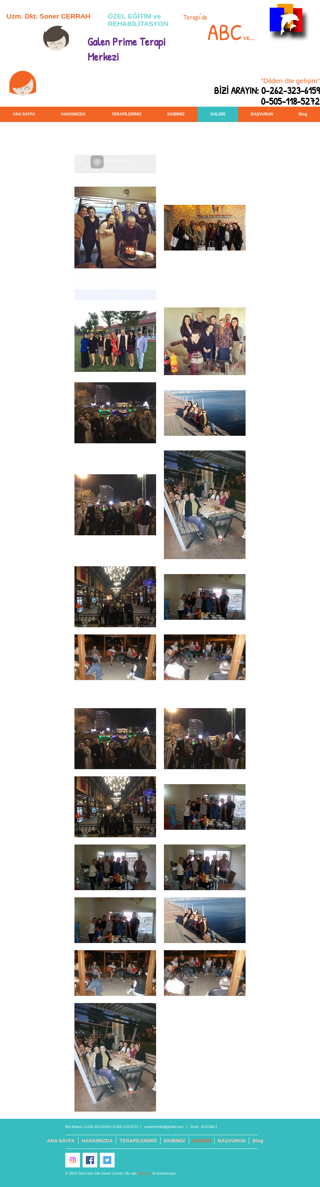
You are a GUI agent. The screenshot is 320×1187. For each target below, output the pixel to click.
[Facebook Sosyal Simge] (90, 1160)
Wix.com (144, 1173)
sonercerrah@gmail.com (164, 1127)
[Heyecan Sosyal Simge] (107, 1160)
